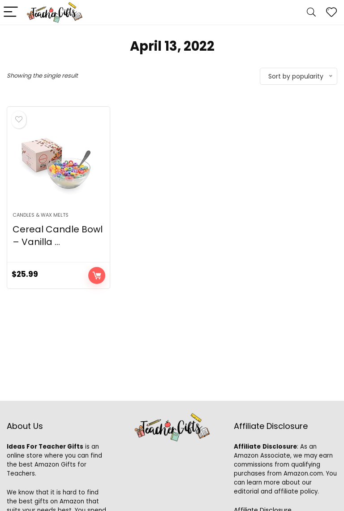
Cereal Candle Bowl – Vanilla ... (58, 235)
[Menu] (11, 12)
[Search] (311, 12)
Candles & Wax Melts (41, 214)
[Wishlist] (331, 12)
